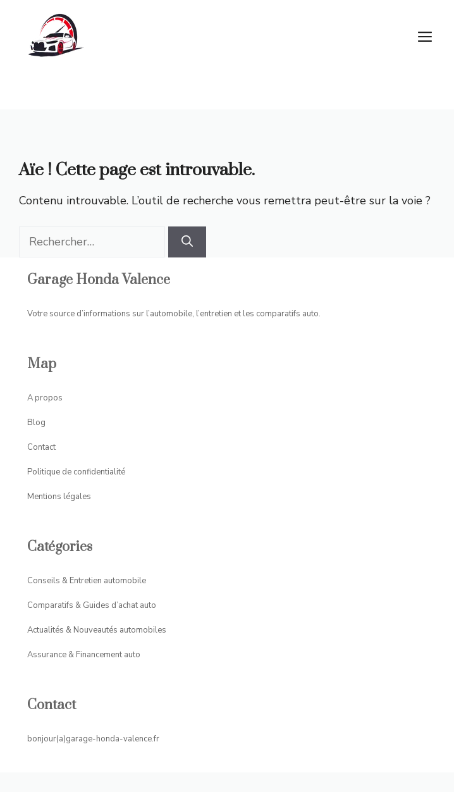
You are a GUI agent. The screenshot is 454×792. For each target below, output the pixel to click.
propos (49, 398)
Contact (41, 447)
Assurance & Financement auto (83, 654)
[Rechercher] (187, 241)
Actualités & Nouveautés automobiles (96, 630)
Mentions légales (59, 496)
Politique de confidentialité (76, 472)
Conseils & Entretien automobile (86, 580)
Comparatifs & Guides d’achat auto (91, 605)
